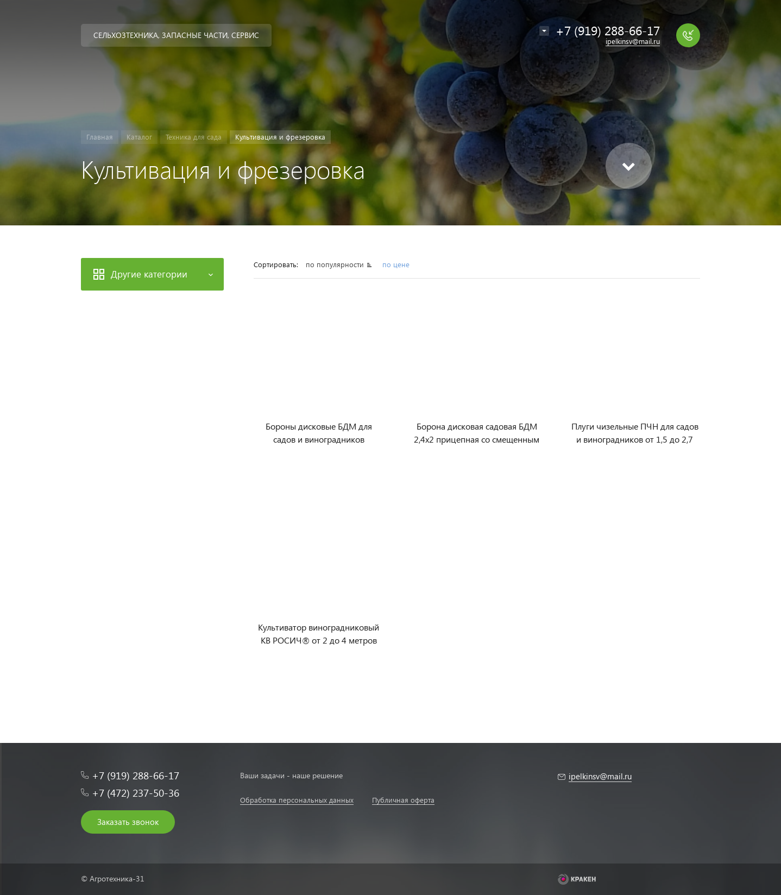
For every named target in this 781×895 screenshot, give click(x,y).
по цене (396, 264)
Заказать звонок (128, 821)
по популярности (336, 264)
